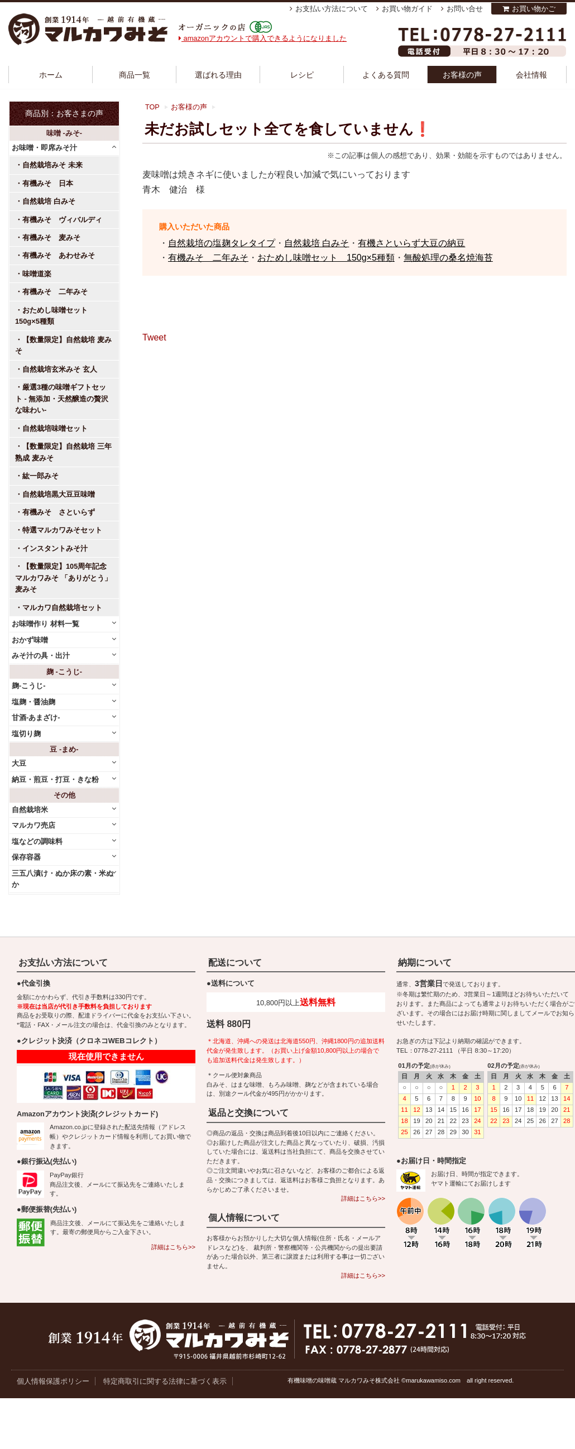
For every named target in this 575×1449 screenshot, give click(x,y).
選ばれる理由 (218, 74)
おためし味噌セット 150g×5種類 (326, 257)
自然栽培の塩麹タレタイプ (221, 243)
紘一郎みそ (40, 476)
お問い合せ (465, 8)
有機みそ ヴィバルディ (62, 219)
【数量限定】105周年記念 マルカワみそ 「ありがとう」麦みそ (63, 577)
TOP (152, 107)
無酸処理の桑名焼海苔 (448, 257)
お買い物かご (533, 8)
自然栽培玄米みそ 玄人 (59, 369)
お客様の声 (462, 74)
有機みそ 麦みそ (51, 237)
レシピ (302, 74)
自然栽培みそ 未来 (52, 165)
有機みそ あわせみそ (58, 255)
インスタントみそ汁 (55, 548)
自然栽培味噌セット (55, 428)
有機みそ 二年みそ (208, 257)
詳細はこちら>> (173, 1247)
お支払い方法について (331, 8)
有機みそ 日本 (47, 183)
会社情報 (531, 74)
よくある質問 (385, 74)
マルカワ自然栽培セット (62, 607)
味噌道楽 (36, 274)
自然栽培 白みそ (316, 243)
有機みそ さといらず (58, 512)
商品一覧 (134, 74)
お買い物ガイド (407, 8)
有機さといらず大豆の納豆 (411, 243)
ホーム (51, 74)
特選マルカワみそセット (62, 530)
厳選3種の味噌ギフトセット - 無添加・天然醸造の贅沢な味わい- (61, 398)
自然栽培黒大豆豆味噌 (58, 494)
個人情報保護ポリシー (53, 1381)
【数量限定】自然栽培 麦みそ (63, 345)
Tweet (154, 337)
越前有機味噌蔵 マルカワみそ (88, 29)
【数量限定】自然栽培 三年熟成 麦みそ (63, 452)
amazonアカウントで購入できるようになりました (263, 38)
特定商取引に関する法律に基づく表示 (165, 1381)
